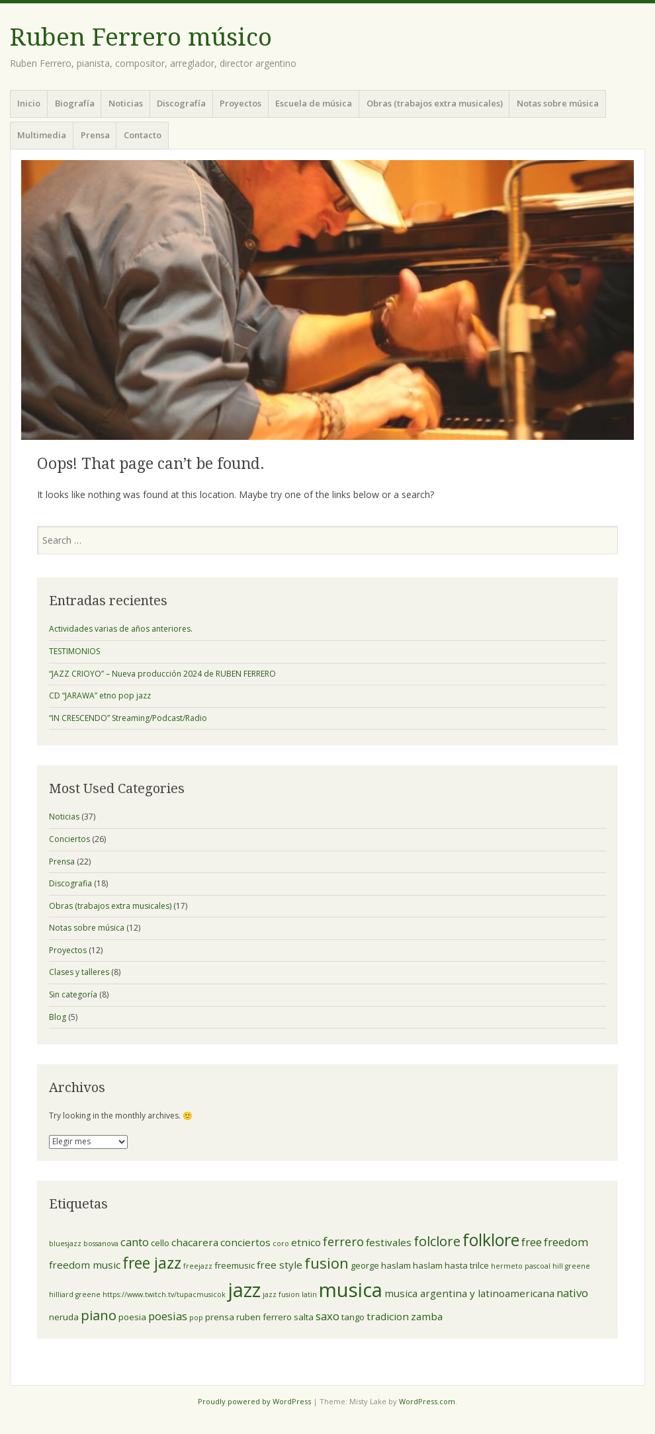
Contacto (142, 135)
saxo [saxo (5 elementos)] (327, 1316)
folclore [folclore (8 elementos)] (437, 1241)
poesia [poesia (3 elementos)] (132, 1317)
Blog (57, 1017)
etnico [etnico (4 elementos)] (306, 1242)
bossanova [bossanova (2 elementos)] (100, 1243)
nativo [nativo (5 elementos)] (572, 1292)
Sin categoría (73, 994)
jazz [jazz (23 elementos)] (244, 1289)
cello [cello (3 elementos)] (160, 1243)
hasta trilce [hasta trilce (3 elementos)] (467, 1265)
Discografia (70, 883)
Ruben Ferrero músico (141, 37)
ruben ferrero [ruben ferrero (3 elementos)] (264, 1317)
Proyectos (240, 103)
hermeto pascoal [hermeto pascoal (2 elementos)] (520, 1266)
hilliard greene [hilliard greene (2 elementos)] (75, 1294)
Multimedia (41, 135)
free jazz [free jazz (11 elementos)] (151, 1263)
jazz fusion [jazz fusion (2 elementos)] (281, 1294)
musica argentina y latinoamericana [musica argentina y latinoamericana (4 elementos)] (469, 1293)
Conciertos (69, 839)
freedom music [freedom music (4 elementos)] (84, 1264)
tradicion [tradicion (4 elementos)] (388, 1316)
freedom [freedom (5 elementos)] (566, 1241)
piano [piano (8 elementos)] (98, 1315)
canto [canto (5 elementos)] (134, 1241)
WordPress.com (427, 1401)
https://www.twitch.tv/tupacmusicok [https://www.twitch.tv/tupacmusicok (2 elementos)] (164, 1294)
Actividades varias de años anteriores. (121, 628)
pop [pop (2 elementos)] (196, 1317)
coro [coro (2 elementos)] (281, 1243)
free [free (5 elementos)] (531, 1241)
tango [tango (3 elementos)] (353, 1317)
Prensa (95, 135)
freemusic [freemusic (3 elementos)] (234, 1265)
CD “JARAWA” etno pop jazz (100, 695)
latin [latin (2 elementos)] (309, 1294)
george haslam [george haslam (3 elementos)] (381, 1265)
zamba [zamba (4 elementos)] (427, 1316)
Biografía (75, 103)
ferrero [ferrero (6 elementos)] (343, 1241)
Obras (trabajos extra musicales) (435, 103)
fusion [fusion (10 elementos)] (326, 1263)
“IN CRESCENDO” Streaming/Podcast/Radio (128, 718)
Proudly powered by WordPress (254, 1401)
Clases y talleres (79, 972)
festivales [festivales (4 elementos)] (389, 1242)
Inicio (28, 103)
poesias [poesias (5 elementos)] (167, 1316)
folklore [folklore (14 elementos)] (490, 1239)
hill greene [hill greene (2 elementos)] (571, 1266)
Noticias (126, 103)
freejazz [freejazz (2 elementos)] (197, 1266)
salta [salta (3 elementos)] (304, 1317)
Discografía (181, 103)
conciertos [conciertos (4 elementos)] (245, 1242)
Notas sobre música (558, 103)
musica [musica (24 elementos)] (350, 1290)
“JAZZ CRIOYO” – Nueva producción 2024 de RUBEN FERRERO (162, 673)
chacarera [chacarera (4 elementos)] (194, 1242)
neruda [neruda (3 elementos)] (64, 1317)
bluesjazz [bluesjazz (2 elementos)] (65, 1243)
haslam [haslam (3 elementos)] (428, 1265)
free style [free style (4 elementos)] (279, 1264)
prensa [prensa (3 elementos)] (219, 1317)
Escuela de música (313, 103)
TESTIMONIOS (74, 651)
